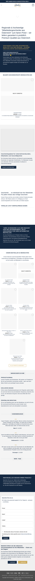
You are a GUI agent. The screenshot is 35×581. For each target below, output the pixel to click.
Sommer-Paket (9, 305)
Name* (3, 514)
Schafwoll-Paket (17, 112)
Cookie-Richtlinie (12, 575)
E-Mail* (3, 520)
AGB (19, 575)
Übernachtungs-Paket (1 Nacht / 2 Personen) (9, 331)
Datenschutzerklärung (26, 534)
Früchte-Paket (26, 305)
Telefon (3, 526)
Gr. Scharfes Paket (9, 279)
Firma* (3, 508)
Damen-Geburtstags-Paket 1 (26, 330)
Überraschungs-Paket (17, 356)
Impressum (4, 575)
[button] (2, 5)
